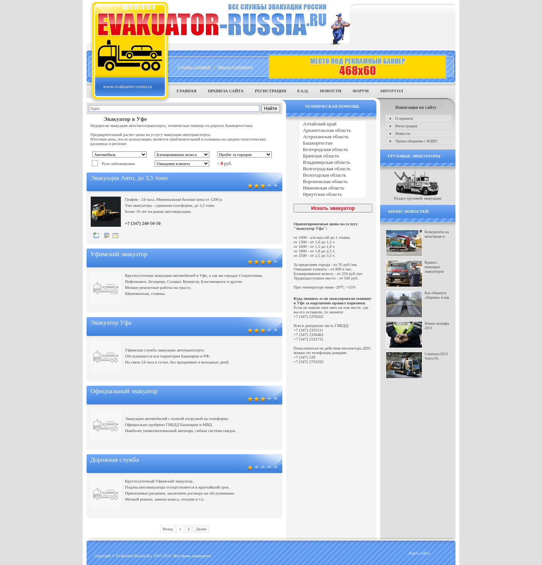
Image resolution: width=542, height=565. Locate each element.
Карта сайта (419, 553)
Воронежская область (332, 182)
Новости (330, 91)
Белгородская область (332, 150)
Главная (186, 91)
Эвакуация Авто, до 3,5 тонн (129, 178)
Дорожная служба (114, 459)
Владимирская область (332, 162)
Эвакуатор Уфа (110, 322)
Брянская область (332, 156)
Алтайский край (332, 124)
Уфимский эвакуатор (118, 254)
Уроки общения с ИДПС (416, 141)
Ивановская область (332, 188)
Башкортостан (332, 143)
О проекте (404, 118)
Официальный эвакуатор (124, 391)
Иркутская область (332, 194)
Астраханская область (332, 137)
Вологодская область (332, 175)
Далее (201, 529)
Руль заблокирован (118, 163)
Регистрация (270, 91)
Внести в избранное (235, 66)
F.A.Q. (303, 91)
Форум (361, 91)
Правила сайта (226, 91)
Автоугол (391, 91)
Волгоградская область (332, 169)
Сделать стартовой (194, 66)
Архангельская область (332, 130)
